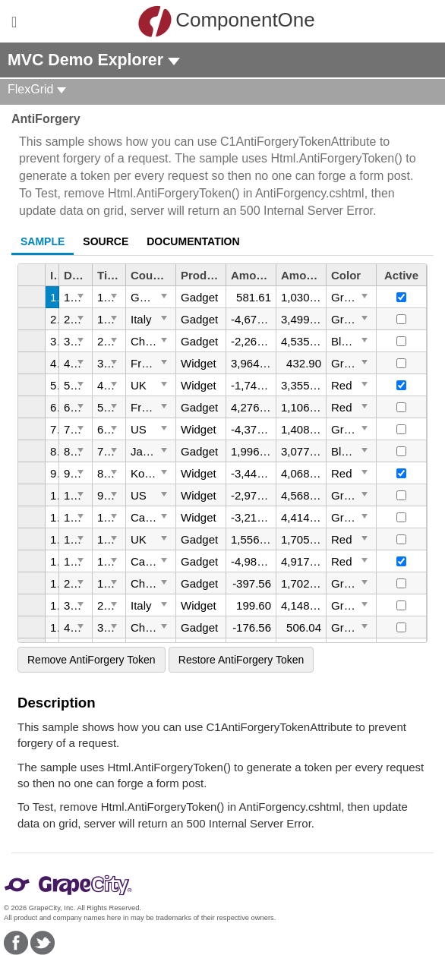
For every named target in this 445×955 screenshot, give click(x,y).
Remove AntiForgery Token (91, 660)
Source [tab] (105, 241)
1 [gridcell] (53, 297)
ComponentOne (226, 21)
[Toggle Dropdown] (80, 295)
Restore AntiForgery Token (241, 660)
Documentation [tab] (193, 241)
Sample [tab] (43, 241)
